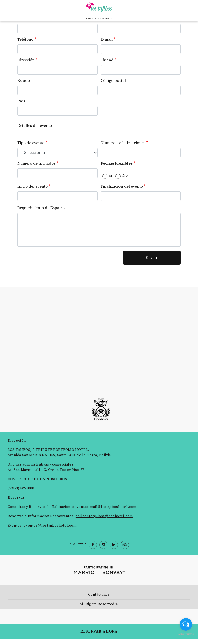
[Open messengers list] (186, 624)
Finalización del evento (122, 186)
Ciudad (107, 60)
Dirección (26, 60)
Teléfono (25, 39)
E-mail (107, 39)
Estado (23, 80)
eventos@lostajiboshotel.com (50, 525)
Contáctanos (99, 594)
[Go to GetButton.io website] (186, 633)
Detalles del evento (34, 125)
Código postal (113, 80)
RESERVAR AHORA (99, 631)
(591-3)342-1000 (21, 488)
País (21, 101)
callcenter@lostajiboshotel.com (104, 516)
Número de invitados (36, 163)
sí (110, 175)
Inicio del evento (32, 186)
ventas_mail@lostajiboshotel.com (106, 507)
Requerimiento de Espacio (41, 207)
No (125, 175)
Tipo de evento (30, 142)
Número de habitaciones (123, 142)
